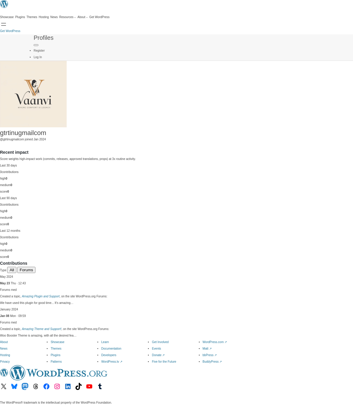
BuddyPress (212, 361)
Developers (108, 355)
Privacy (5, 361)
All (12, 270)
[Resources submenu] (67, 17)
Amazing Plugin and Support (41, 296)
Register (39, 50)
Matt (207, 348)
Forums (26, 270)
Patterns (56, 361)
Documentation (111, 348)
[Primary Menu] (36, 45)
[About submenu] (82, 17)
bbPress (210, 355)
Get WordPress (10, 31)
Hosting (5, 355)
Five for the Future (164, 361)
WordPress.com (215, 342)
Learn (105, 342)
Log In (38, 57)
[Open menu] (3, 24)
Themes (56, 348)
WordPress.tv (111, 361)
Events (156, 348)
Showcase (57, 342)
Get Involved (160, 342)
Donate (158, 355)
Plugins (55, 355)
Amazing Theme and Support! (41, 329)
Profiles (44, 37)
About (4, 342)
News (3, 348)
